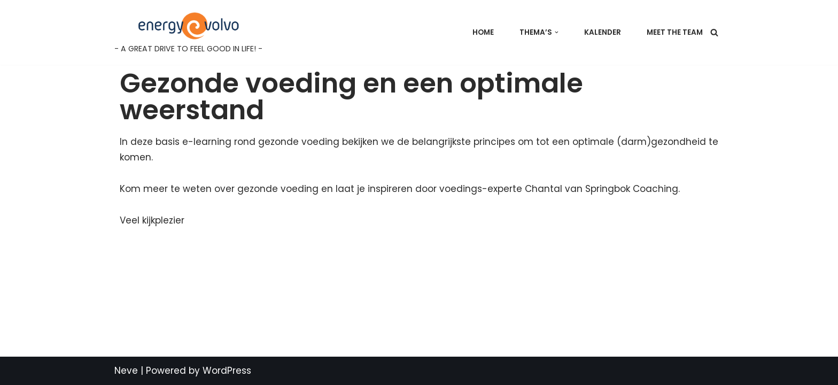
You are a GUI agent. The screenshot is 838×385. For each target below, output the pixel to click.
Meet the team (675, 32)
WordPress (227, 370)
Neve (126, 370)
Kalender (602, 32)
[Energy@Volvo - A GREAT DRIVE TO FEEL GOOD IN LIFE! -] (188, 32)
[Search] (714, 32)
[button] (556, 32)
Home (483, 32)
